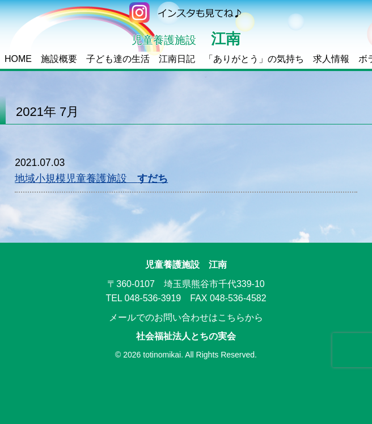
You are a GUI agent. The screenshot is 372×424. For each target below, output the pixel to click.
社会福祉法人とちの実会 (186, 336)
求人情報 (331, 59)
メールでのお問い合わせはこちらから (186, 317)
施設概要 (59, 59)
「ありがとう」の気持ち (254, 59)
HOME (18, 59)
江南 (186, 38)
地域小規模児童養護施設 (91, 178)
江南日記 (177, 59)
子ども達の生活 (118, 59)
